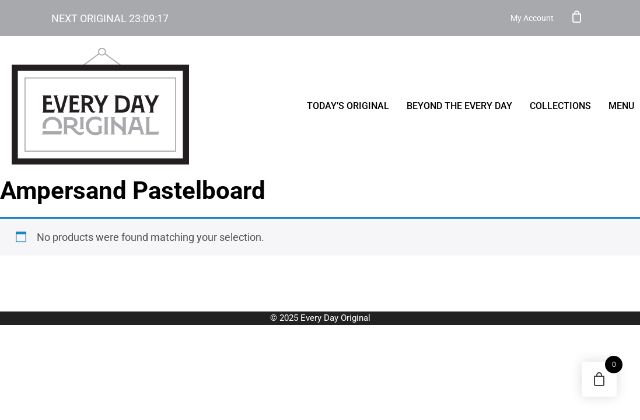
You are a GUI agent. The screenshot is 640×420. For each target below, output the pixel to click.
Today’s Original (348, 105)
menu (621, 105)
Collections (560, 105)
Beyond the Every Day (459, 105)
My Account (532, 18)
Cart (577, 16)
